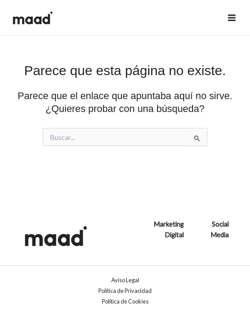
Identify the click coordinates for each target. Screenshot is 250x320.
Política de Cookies (125, 301)
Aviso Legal (125, 280)
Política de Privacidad (125, 290)
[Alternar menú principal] (231, 17)
